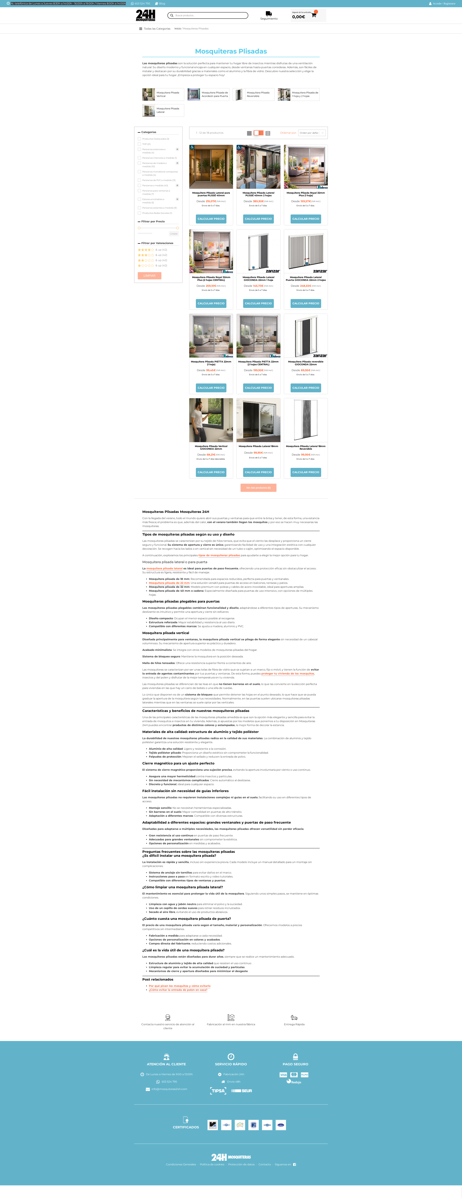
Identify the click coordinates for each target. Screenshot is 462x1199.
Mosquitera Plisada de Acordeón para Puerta (214, 94)
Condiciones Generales (181, 1165)
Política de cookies (212, 1165)
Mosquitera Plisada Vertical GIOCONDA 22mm (211, 448)
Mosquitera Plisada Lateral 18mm (258, 446)
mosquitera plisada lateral (164, 569)
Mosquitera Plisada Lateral (169, 110)
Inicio (178, 28)
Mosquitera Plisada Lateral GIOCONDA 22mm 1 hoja (258, 279)
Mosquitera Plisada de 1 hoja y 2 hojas (304, 94)
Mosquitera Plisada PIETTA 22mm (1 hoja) (211, 363)
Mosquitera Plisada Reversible (259, 94)
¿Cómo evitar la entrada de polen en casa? (178, 990)
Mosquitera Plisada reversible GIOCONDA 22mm (305, 364)
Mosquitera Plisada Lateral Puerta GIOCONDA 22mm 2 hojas (306, 279)
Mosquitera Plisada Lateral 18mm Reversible (306, 448)
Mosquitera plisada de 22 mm (169, 583)
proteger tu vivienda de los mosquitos (287, 674)
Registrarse (449, 3)
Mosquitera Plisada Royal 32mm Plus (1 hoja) (306, 194)
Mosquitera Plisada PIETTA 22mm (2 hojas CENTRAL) (258, 363)
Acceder (437, 3)
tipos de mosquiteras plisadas (219, 556)
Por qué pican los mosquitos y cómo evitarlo (179, 986)
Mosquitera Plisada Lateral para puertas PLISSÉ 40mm (211, 194)
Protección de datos (241, 1165)
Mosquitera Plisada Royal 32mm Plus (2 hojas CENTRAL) (211, 279)
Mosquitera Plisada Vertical (169, 94)
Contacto (265, 1165)
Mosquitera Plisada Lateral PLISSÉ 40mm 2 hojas (258, 194)
